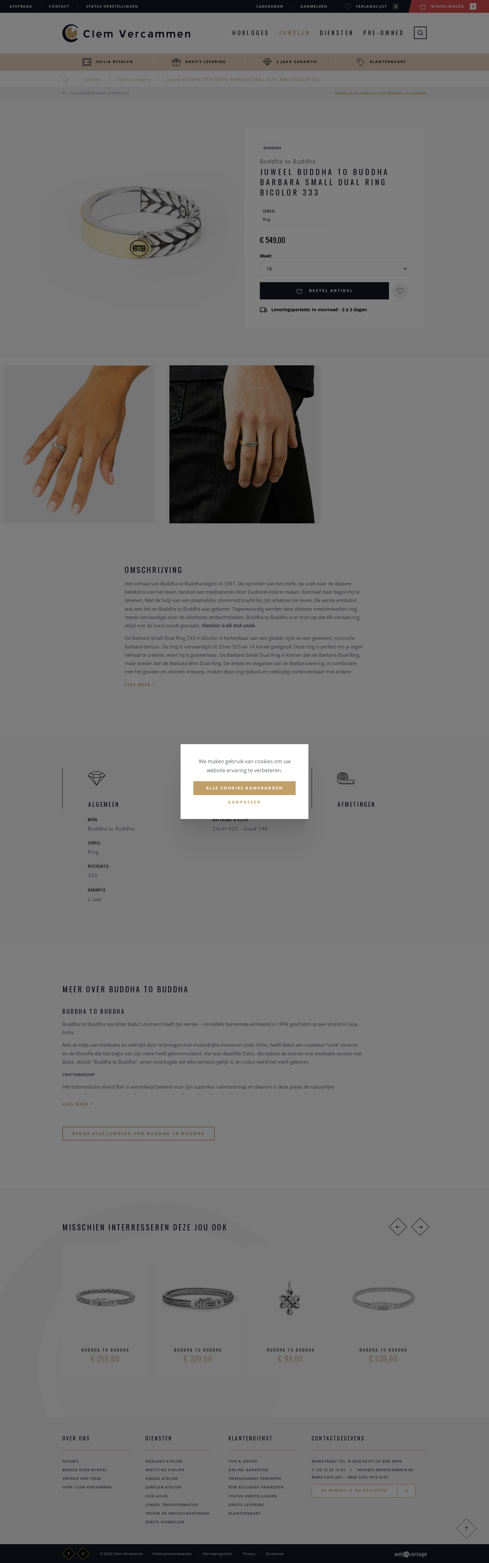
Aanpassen (244, 802)
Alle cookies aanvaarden (244, 788)
